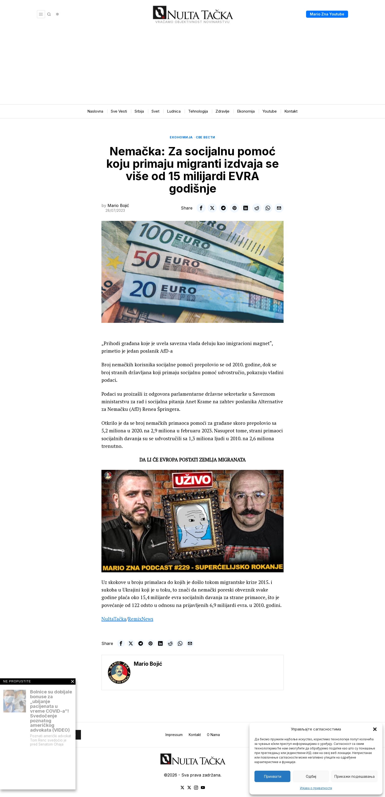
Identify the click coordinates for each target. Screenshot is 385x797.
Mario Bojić (118, 205)
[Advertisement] (192, 66)
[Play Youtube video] (192, 521)
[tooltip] (201, 208)
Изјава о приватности (316, 788)
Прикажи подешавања (354, 776)
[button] (374, 729)
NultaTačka (113, 619)
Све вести (205, 137)
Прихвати (272, 776)
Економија (181, 137)
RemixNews (140, 619)
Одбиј (311, 776)
